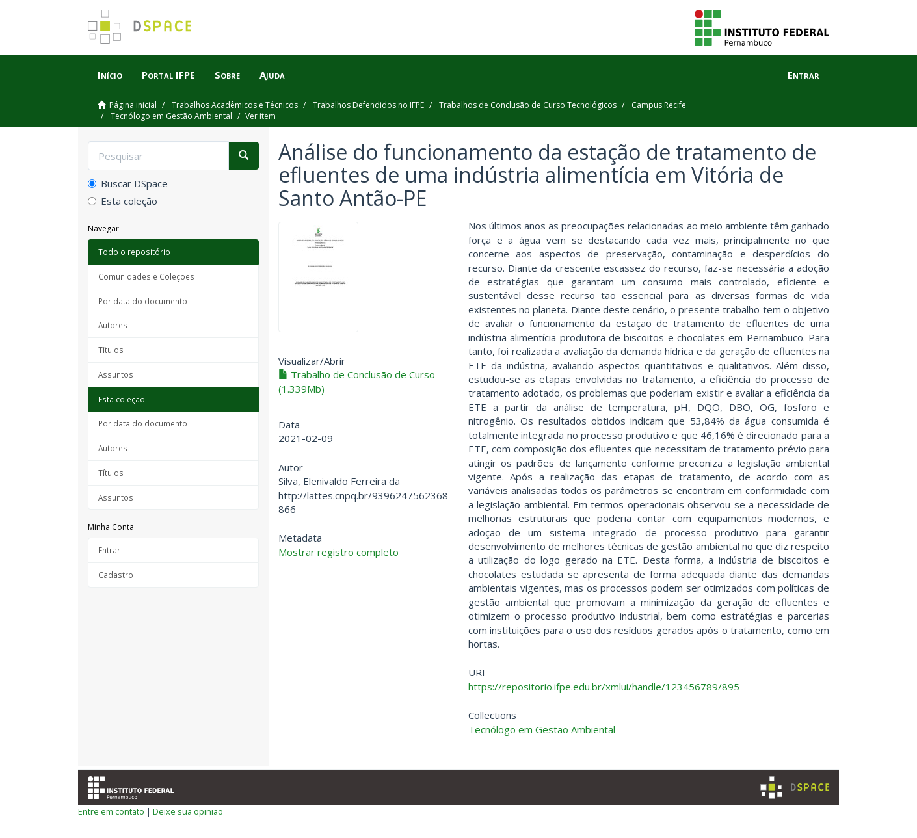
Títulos (111, 350)
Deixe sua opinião (188, 811)
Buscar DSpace (128, 183)
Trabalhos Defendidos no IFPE (368, 105)
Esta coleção (122, 200)
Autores (112, 325)
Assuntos (115, 374)
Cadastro (115, 575)
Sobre (227, 74)
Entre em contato (111, 811)
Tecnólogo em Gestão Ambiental (171, 116)
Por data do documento (142, 301)
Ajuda (272, 74)
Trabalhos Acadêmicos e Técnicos (235, 105)
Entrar (109, 550)
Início (110, 74)
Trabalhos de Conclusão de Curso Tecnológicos (528, 105)
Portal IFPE (168, 74)
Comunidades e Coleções (146, 276)
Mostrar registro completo (338, 551)
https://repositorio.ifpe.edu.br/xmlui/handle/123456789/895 (603, 686)
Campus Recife (658, 105)
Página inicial (133, 105)
